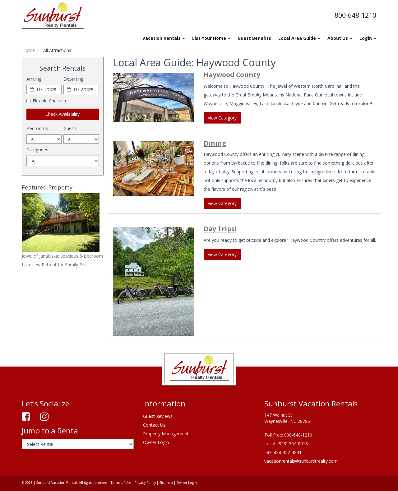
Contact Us (154, 425)
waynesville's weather (54, 348)
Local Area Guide (299, 38)
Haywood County (232, 74)
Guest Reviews (158, 416)
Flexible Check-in (46, 101)
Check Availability (62, 114)
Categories (37, 149)
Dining (215, 143)
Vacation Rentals (163, 38)
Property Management (166, 434)
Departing (73, 79)
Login (367, 38)
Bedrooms (37, 128)
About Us (339, 38)
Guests (70, 128)
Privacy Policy (145, 482)
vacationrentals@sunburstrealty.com (301, 461)
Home (28, 50)
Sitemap (166, 482)
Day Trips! (220, 228)
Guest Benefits (254, 38)
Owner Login (156, 442)
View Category (222, 118)
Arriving (33, 79)
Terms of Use (121, 482)
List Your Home (211, 38)
